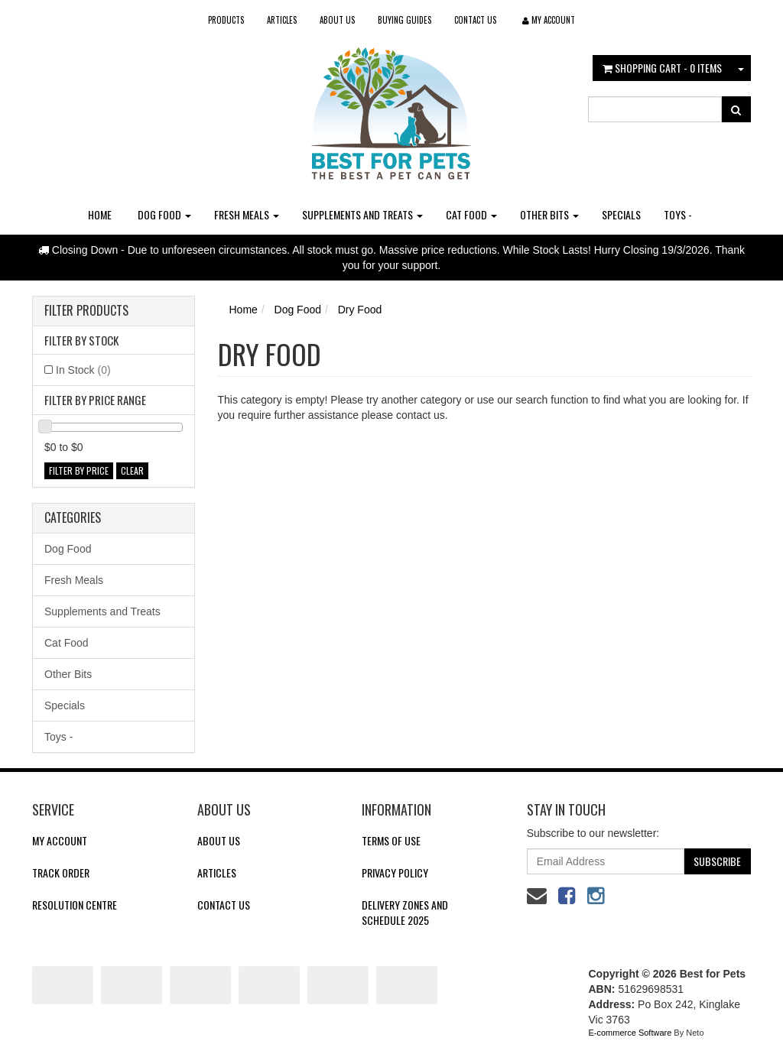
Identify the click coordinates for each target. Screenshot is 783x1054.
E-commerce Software (630, 1032)
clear (132, 470)
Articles (282, 20)
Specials (621, 214)
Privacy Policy (395, 872)
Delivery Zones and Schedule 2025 (405, 912)
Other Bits (549, 214)
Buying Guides (404, 20)
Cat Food (471, 214)
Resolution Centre (74, 905)
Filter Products (86, 311)
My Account (59, 840)
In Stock (83, 370)
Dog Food (164, 214)
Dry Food (360, 309)
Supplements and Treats (362, 214)
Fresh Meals (246, 214)
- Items (662, 68)
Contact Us (475, 20)
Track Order (60, 872)
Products (226, 20)
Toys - (678, 214)
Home (100, 214)
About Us (337, 20)
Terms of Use (391, 840)
